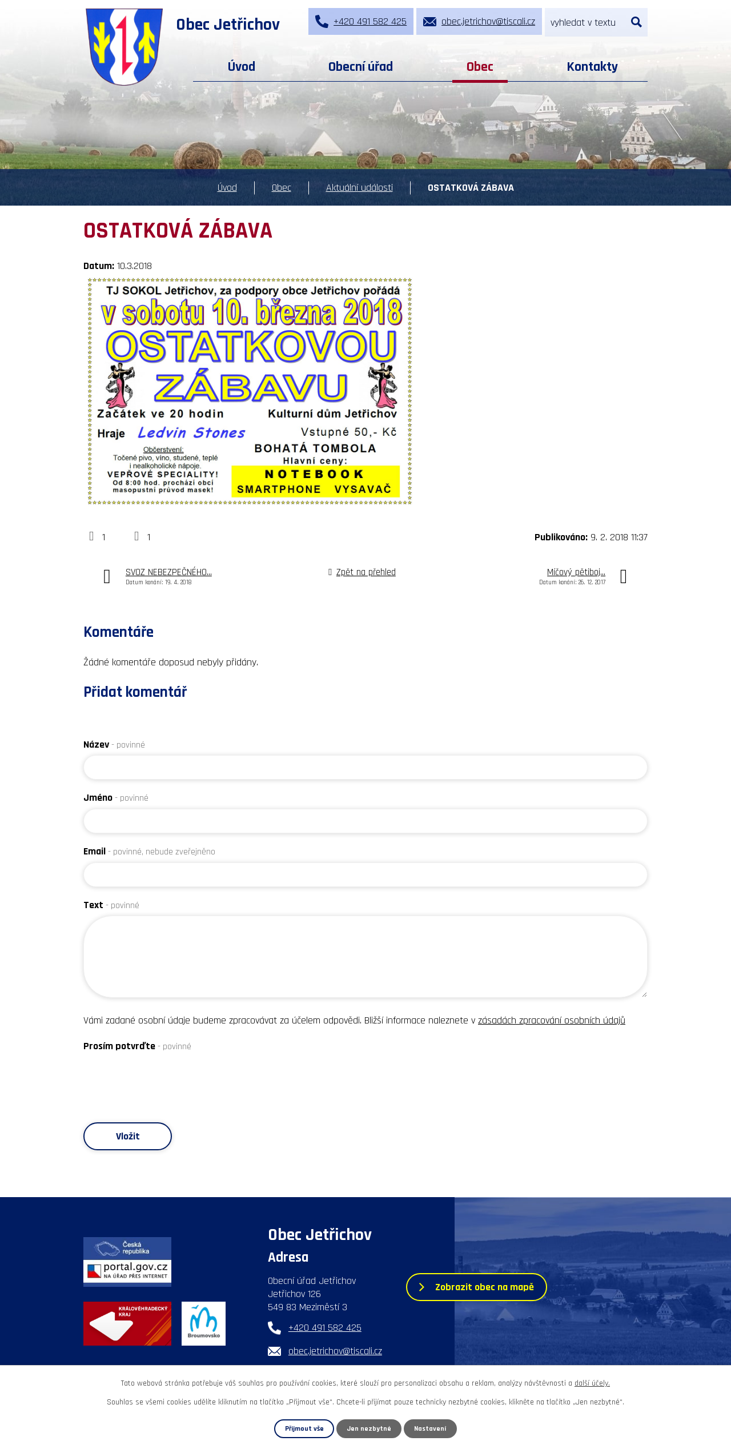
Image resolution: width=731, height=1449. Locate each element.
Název (114, 744)
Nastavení (431, 1428)
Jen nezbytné (369, 1428)
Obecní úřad (360, 66)
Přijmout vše (304, 1428)
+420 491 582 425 (325, 1328)
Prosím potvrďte (137, 1046)
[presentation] (170, 1079)
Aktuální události (359, 187)
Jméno (115, 797)
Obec (480, 66)
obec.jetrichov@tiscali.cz (335, 1351)
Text (111, 905)
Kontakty (592, 66)
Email (149, 851)
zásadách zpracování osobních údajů (551, 1020)
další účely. (592, 1383)
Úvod (241, 66)
